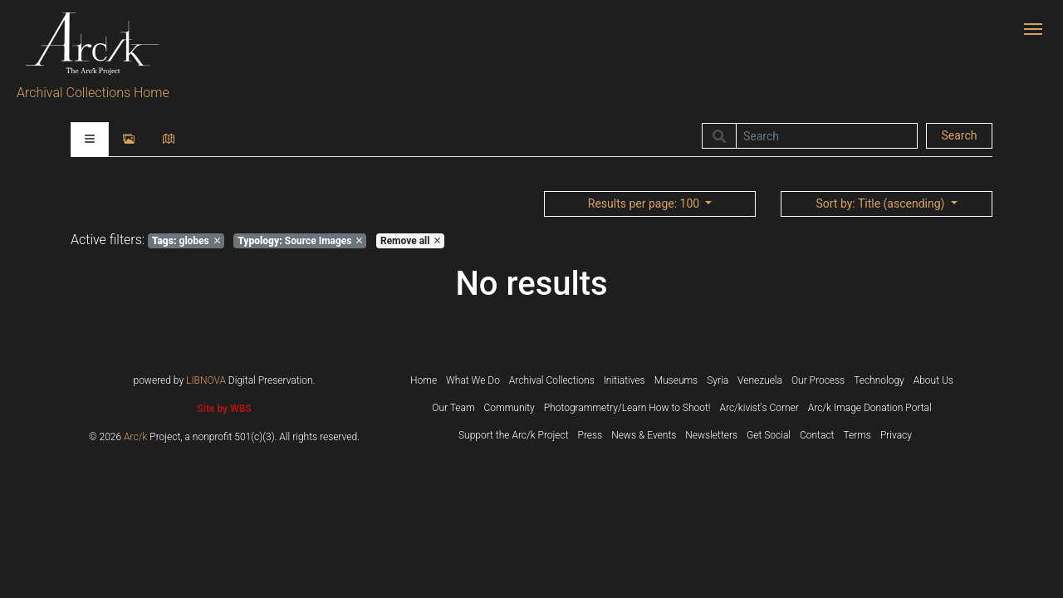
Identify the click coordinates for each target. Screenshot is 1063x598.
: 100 (645, 203)
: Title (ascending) (881, 203)
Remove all (410, 241)
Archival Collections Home (93, 92)
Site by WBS (224, 408)
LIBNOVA (206, 380)
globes (186, 241)
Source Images (300, 241)
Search (959, 135)
